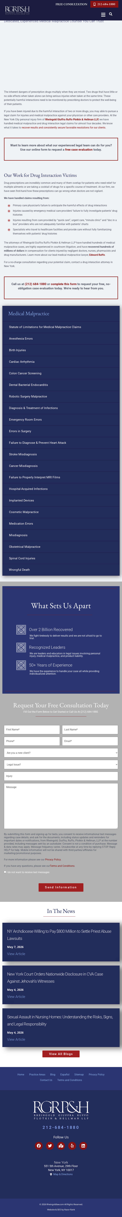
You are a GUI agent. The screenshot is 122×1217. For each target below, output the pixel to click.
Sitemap (81, 1070)
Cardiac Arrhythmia (21, 362)
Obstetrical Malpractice (24, 547)
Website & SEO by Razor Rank (61, 1208)
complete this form (64, 284)
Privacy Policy (100, 1070)
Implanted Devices (21, 500)
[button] (110, 14)
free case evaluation (79, 149)
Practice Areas (35, 1070)
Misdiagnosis (18, 535)
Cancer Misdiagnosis (23, 466)
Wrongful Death (19, 570)
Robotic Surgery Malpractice (28, 396)
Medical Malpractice (28, 313)
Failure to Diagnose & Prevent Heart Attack (37, 443)
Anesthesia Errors (21, 338)
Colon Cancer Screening (25, 373)
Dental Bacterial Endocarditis (28, 385)
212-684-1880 (61, 1126)
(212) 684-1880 (35, 284)
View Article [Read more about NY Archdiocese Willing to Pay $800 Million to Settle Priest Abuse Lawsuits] (16, 949)
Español (65, 1070)
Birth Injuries (17, 350)
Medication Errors (21, 523)
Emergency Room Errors (25, 419)
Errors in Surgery (20, 431)
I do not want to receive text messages (28, 868)
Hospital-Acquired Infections (28, 489)
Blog (52, 1070)
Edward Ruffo (97, 254)
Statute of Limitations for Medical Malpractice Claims (45, 327)
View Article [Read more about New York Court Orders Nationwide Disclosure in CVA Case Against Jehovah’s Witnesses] (16, 992)
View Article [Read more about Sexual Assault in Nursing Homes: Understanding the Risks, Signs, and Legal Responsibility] (16, 1035)
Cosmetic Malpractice (24, 512)
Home (17, 1070)
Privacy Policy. (53, 856)
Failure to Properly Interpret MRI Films (34, 477)
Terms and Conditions (62, 862)
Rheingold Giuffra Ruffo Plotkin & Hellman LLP (71, 119)
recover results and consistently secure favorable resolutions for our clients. (64, 127)
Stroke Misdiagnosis (23, 454)
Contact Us (45, 1078)
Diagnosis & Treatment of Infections (33, 408)
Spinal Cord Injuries (22, 558)
